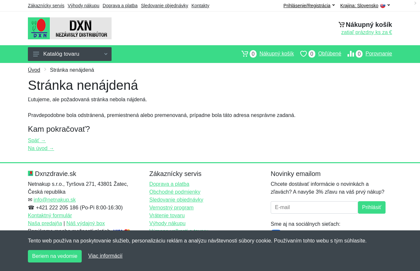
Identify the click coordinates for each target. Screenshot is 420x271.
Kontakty (200, 5)
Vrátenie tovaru (167, 215)
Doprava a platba (120, 5)
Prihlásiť (371, 207)
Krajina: (365, 5)
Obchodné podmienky (174, 192)
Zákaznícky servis (46, 5)
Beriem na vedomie (54, 256)
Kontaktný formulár (50, 215)
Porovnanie (366, 54)
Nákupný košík (264, 54)
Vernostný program (171, 207)
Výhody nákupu (83, 5)
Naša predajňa (45, 223)
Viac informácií (105, 256)
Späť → (37, 140)
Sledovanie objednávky (164, 5)
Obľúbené (317, 54)
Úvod (34, 70)
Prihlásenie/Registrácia (309, 5)
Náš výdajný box (85, 223)
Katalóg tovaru (70, 54)
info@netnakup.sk (54, 200)
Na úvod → (41, 148)
